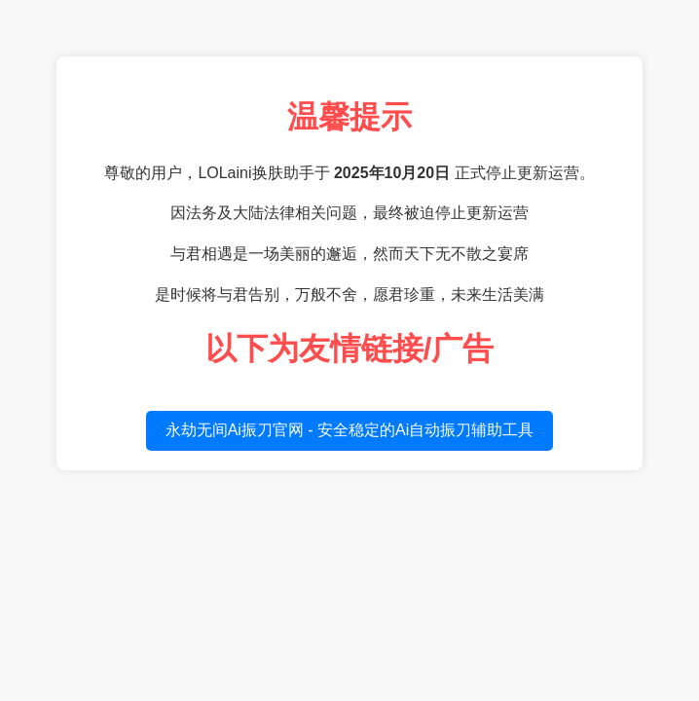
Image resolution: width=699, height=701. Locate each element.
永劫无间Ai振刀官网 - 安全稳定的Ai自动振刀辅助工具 (350, 430)
